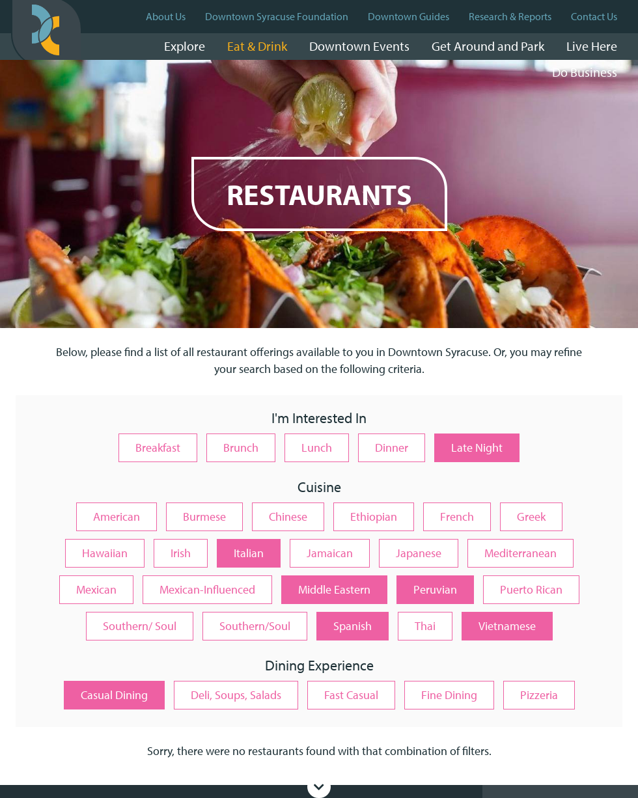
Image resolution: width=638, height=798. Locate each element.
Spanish (352, 625)
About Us (166, 16)
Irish (181, 552)
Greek (531, 516)
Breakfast (157, 447)
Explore (184, 46)
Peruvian (435, 589)
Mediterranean (520, 552)
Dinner (391, 447)
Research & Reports (510, 16)
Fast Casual (351, 694)
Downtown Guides (408, 16)
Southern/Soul (254, 625)
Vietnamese (507, 625)
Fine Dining (449, 694)
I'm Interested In (319, 419)
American (116, 516)
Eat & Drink (257, 46)
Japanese (418, 552)
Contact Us (594, 16)
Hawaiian (105, 552)
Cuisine (319, 488)
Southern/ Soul (139, 625)
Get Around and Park (488, 46)
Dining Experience (319, 666)
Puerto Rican (531, 589)
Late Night (477, 447)
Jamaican (330, 552)
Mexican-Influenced (207, 589)
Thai (425, 625)
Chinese (288, 516)
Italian (249, 552)
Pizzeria (539, 694)
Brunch (240, 447)
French (457, 516)
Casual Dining (114, 694)
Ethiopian (373, 516)
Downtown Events (359, 46)
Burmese (204, 516)
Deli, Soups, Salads (236, 694)
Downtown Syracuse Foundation (276, 16)
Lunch (316, 447)
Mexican (96, 589)
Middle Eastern (334, 589)
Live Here (591, 46)
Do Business (584, 72)
